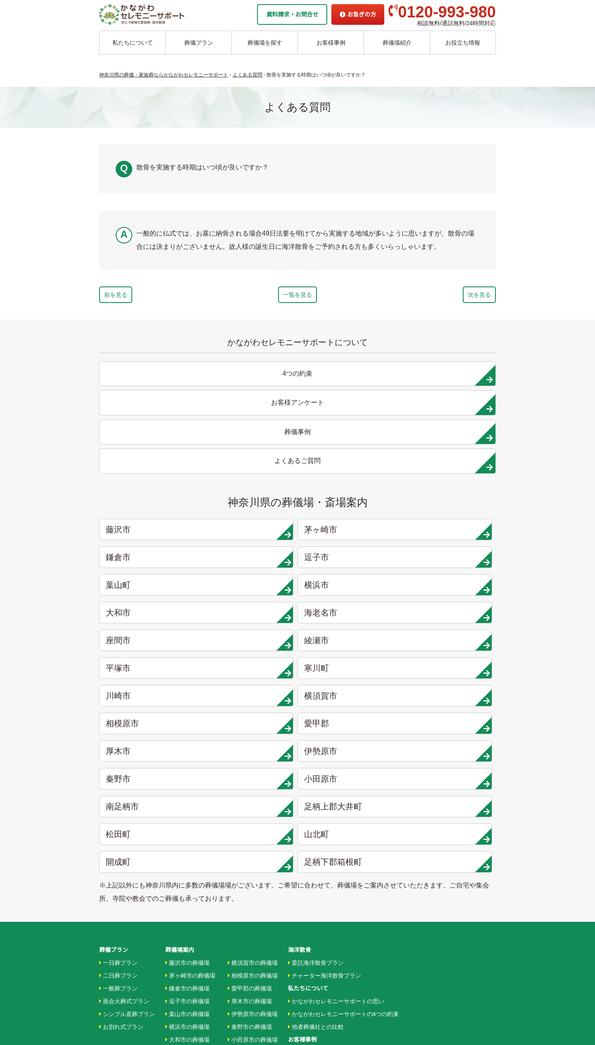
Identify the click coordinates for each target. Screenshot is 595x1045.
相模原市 (350, 533)
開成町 (149, 616)
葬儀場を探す (265, 42)
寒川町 (450, 505)
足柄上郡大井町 (250, 588)
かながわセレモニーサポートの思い (336, 752)
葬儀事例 (301, 816)
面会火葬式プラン (124, 752)
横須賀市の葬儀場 (253, 713)
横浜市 (250, 477)
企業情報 (299, 927)
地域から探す (307, 863)
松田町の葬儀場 (250, 829)
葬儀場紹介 (397, 42)
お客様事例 (331, 42)
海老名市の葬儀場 (190, 803)
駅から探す (304, 876)
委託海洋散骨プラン (316, 713)
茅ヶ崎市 (250, 450)
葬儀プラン (198, 42)
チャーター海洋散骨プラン (324, 726)
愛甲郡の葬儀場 (250, 739)
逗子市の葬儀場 (187, 752)
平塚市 (350, 505)
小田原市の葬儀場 (253, 790)
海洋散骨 (299, 700)
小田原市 (450, 561)
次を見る (455, 297)
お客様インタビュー (316, 803)
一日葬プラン (118, 713)
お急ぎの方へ (305, 940)
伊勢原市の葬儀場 (253, 764)
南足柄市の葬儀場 (253, 803)
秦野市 (350, 561)
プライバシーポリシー (317, 965)
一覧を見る (297, 297)
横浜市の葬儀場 (187, 777)
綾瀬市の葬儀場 (187, 829)
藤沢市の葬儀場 (187, 713)
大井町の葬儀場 (250, 816)
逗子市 (450, 450)
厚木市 (149, 561)
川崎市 (149, 533)
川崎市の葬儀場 (187, 867)
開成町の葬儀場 (250, 855)
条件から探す (307, 888)
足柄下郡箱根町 (250, 616)
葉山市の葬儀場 (187, 764)
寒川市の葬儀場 (187, 855)
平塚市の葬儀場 (187, 841)
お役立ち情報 (462, 42)
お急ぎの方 (358, 14)
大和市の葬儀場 (187, 790)
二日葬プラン (118, 726)
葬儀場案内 (179, 700)
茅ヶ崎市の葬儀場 (190, 726)
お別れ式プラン (121, 777)
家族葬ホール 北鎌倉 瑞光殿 (324, 901)
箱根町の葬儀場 (250, 867)
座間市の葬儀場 (187, 816)
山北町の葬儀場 (250, 841)
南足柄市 (149, 588)
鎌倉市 (350, 450)
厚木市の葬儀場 (250, 752)
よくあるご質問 (308, 953)
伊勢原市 (250, 561)
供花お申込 (302, 978)
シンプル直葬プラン (127, 764)
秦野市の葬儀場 (250, 777)
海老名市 (450, 477)
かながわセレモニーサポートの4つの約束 (343, 764)
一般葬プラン (118, 739)
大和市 (350, 477)
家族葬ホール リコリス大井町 (326, 914)
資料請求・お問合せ (292, 14)
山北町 (450, 588)
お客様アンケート (313, 829)
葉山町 (149, 477)
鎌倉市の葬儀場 (187, 739)
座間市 (149, 505)
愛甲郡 (450, 533)
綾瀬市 (250, 505)
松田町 (350, 588)
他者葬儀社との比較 (316, 777)
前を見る (140, 297)
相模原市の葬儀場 (253, 726)
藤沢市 (149, 450)
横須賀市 (250, 533)
